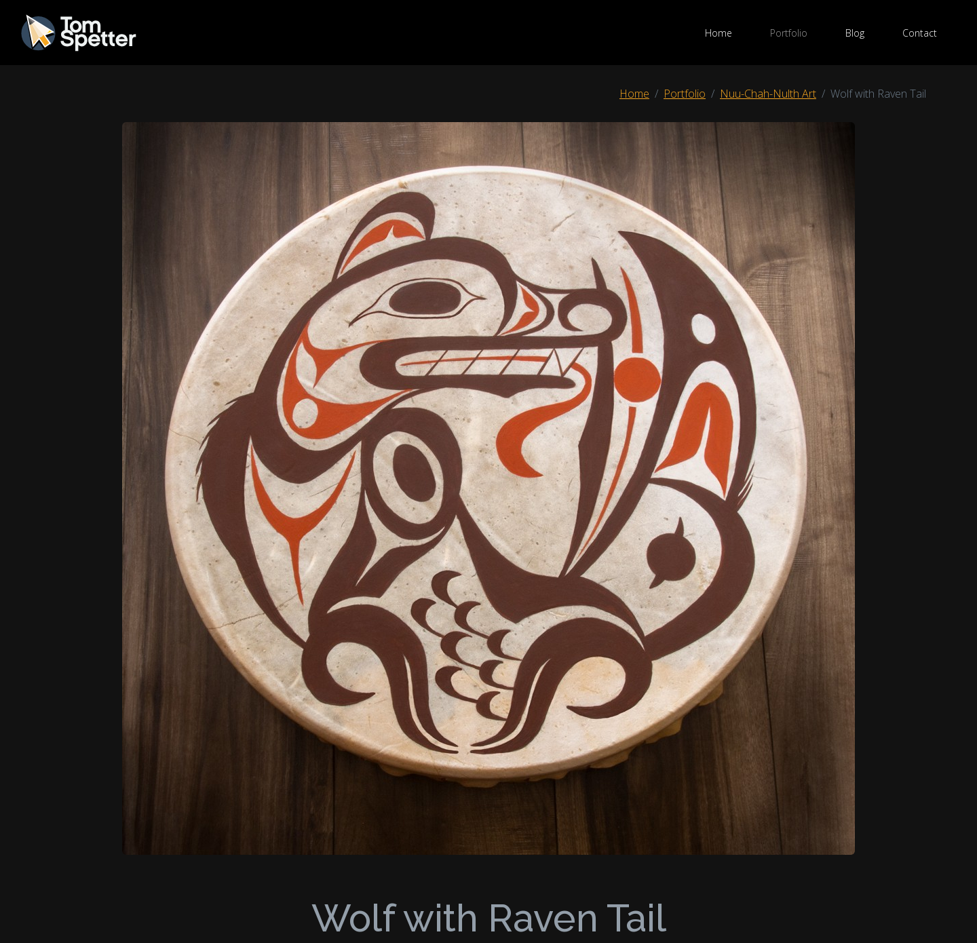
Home (718, 32)
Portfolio (788, 32)
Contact (919, 32)
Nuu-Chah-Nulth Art (768, 93)
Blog (854, 32)
